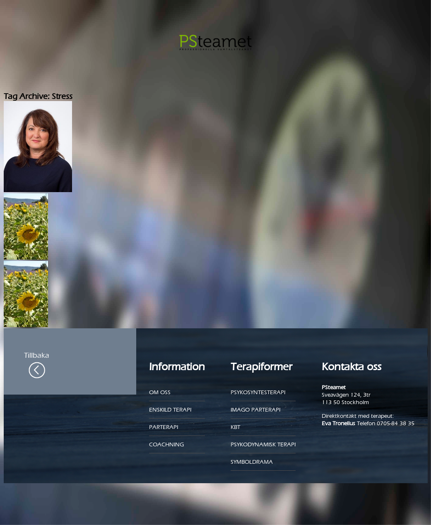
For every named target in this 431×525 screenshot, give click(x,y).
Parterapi (163, 427)
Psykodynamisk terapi (263, 444)
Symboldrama (252, 461)
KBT (235, 427)
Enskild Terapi (170, 409)
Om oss (160, 392)
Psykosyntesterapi (258, 392)
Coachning (166, 444)
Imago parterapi (255, 409)
